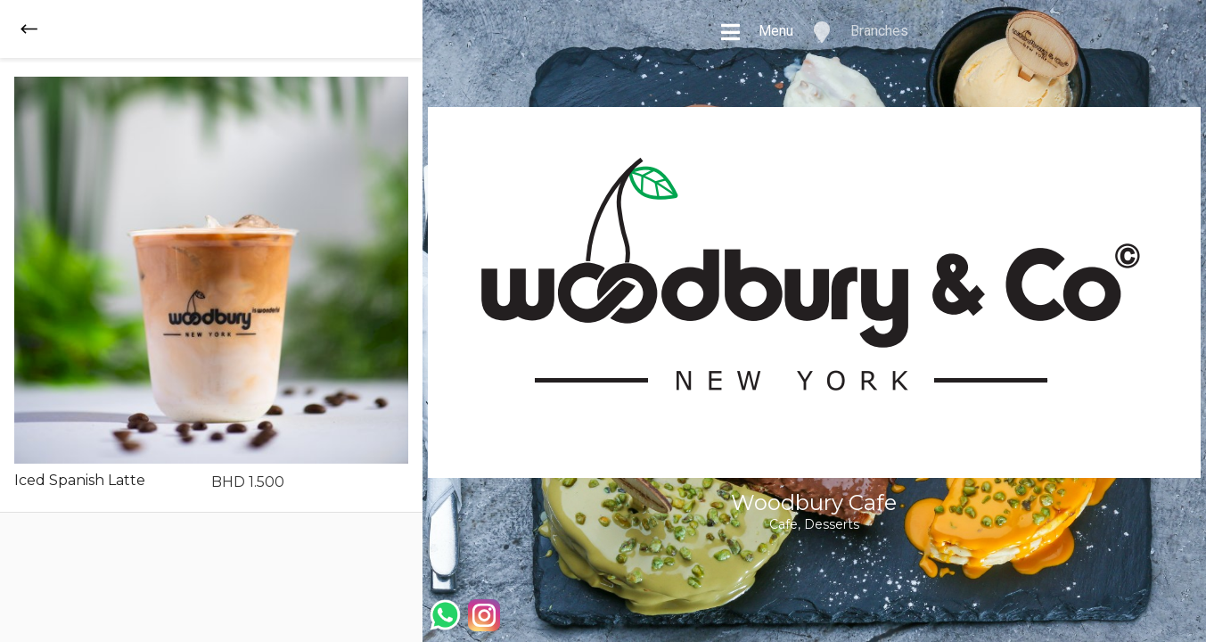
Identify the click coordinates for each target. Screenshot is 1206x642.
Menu (756, 32)
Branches (859, 32)
